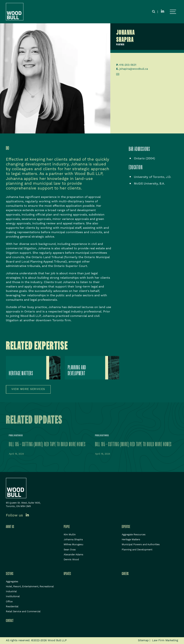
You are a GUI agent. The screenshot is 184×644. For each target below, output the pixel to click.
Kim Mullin (70, 534)
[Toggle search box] (153, 12)
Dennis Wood (71, 559)
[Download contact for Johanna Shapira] (117, 75)
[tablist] (58, 232)
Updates (67, 573)
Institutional (13, 596)
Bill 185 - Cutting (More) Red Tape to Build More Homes (47, 445)
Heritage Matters (131, 539)
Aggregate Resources (134, 534)
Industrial (11, 591)
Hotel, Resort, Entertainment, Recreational (30, 586)
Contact (10, 620)
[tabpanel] (58, 240)
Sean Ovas (70, 549)
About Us (10, 526)
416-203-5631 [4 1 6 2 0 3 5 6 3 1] (127, 65)
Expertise (126, 526)
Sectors (9, 573)
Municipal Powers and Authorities (141, 544)
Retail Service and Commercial (23, 611)
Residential (12, 606)
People (67, 526)
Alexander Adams (73, 554)
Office (9, 601)
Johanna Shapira (73, 539)
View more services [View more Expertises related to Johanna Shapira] (28, 389)
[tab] (10, 148)
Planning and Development (137, 549)
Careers (125, 573)
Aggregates (12, 581)
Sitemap (143, 640)
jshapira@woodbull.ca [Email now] (133, 69)
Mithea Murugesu (73, 544)
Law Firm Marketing (165, 640)
